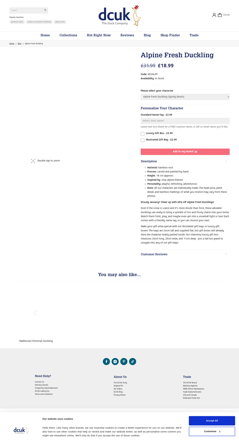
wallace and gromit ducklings (39, 22)
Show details (49, 433)
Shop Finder (170, 35)
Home (45, 35)
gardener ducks (17, 22)
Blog (147, 35)
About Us (120, 377)
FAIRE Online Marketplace (193, 389)
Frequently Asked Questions (46, 388)
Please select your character (157, 91)
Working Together (190, 386)
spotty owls (60, 22)
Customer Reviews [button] (184, 254)
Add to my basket (185, 151)
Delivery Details (41, 385)
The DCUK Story (120, 383)
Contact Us (39, 382)
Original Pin (118, 386)
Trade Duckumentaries (192, 392)
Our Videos (118, 389)
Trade (194, 35)
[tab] (185, 162)
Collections (68, 35)
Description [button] (184, 161)
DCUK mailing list (42, 391)
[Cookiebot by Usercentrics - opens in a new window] (21, 433)
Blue (19, 44)
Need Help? (43, 376)
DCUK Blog (118, 392)
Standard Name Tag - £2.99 (156, 115)
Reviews (127, 35)
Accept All (212, 402)
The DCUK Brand (190, 383)
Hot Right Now (99, 35)
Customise (212, 412)
